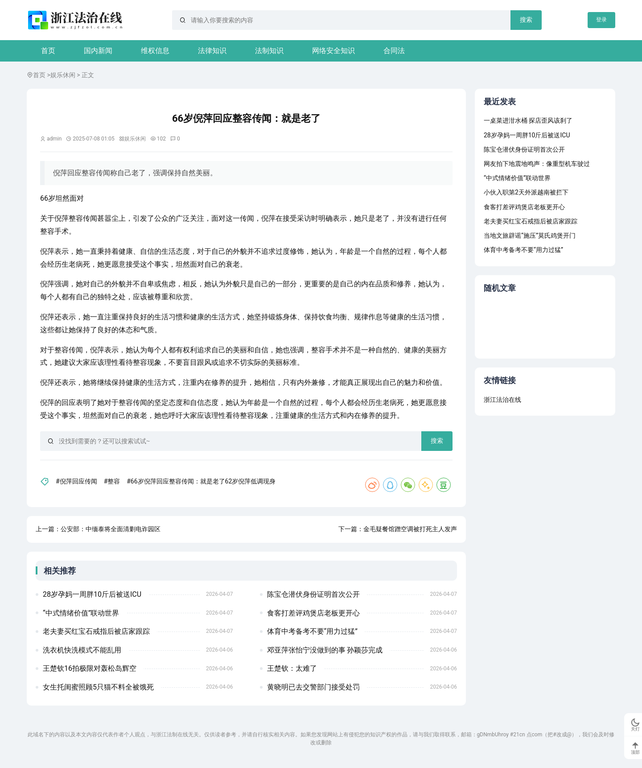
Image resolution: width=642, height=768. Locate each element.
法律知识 (212, 50)
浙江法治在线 (502, 399)
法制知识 (269, 50)
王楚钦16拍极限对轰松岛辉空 (89, 668)
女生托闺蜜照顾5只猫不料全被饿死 (98, 687)
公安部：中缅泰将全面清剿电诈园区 (110, 529)
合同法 (394, 50)
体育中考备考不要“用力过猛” (312, 631)
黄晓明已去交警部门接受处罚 (313, 687)
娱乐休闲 (62, 74)
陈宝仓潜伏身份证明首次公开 (313, 594)
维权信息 (155, 50)
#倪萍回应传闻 (76, 481)
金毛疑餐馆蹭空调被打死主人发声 (410, 529)
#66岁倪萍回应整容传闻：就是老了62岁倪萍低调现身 (201, 481)
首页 (48, 50)
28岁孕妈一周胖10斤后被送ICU (92, 594)
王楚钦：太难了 (292, 668)
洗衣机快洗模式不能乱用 (82, 650)
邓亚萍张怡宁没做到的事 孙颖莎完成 (325, 650)
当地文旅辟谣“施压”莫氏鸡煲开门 (530, 235)
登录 (601, 20)
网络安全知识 (333, 50)
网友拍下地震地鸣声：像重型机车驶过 (537, 163)
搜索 (526, 19)
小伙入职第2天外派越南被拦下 (526, 192)
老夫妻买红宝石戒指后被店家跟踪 (96, 631)
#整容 (112, 481)
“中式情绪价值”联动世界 (81, 613)
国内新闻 (98, 50)
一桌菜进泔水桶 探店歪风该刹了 (528, 120)
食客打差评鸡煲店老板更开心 (313, 613)
